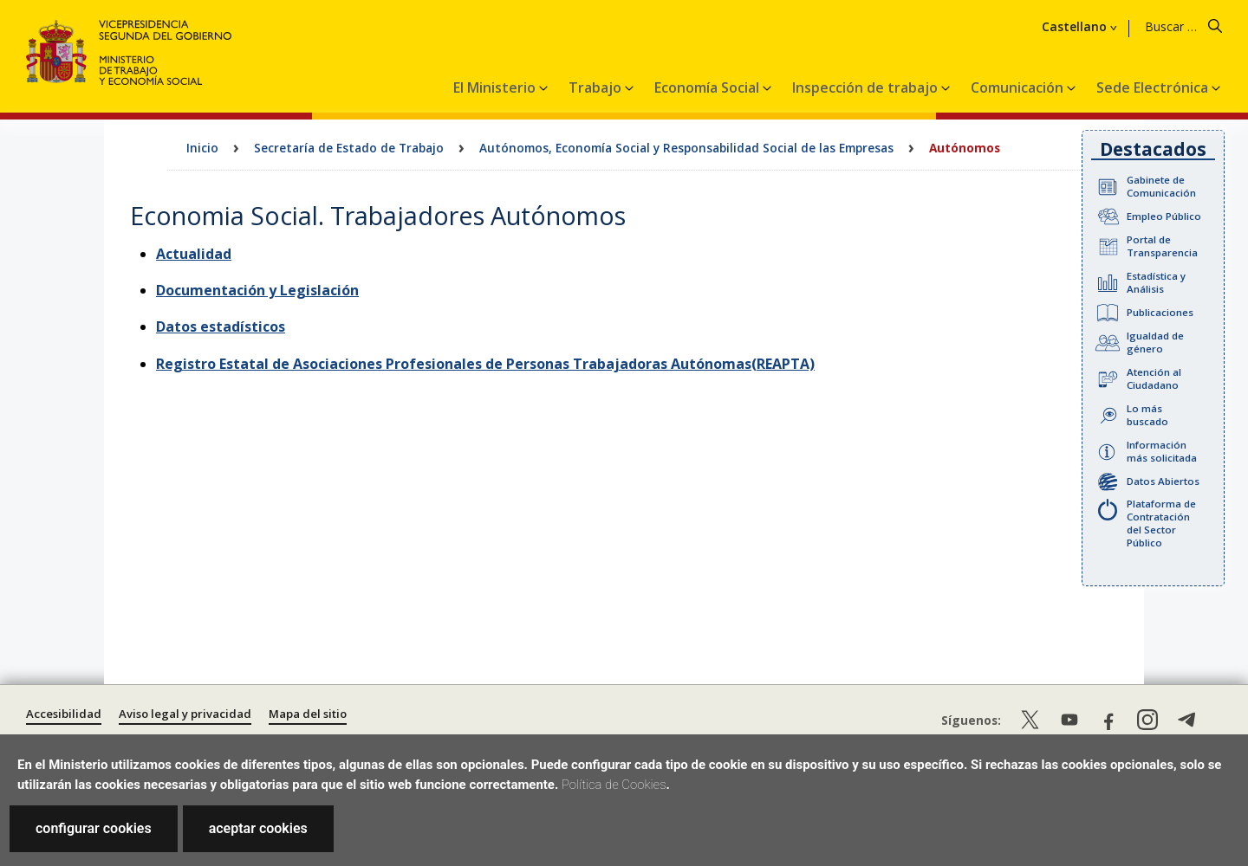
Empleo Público (1164, 216)
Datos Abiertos (1163, 481)
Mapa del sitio (308, 713)
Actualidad (193, 253)
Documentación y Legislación (257, 290)
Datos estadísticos (220, 326)
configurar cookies (94, 828)
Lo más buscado (1147, 415)
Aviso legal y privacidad (185, 713)
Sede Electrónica (1154, 87)
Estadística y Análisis (1156, 282)
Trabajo (597, 87)
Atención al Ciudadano (1154, 378)
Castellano (1074, 27)
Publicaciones (1160, 312)
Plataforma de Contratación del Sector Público (1161, 523)
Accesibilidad (63, 713)
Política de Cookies (614, 784)
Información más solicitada (1162, 451)
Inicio (202, 147)
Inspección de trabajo (866, 87)
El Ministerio (496, 87)
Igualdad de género (1155, 342)
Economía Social (708, 87)
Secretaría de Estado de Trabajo (349, 147)
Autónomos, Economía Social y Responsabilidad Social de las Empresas (686, 147)
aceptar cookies (258, 828)
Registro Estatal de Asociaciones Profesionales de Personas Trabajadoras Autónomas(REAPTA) (485, 363)
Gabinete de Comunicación (1161, 186)
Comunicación (1019, 87)
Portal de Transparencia (1162, 246)
